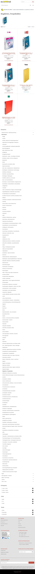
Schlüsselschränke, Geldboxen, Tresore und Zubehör (12, 382)
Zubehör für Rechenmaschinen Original (9, 471)
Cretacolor (4, 187)
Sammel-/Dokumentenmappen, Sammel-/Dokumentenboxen (13, 375)
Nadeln (3, 315)
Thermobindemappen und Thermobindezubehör (11, 438)
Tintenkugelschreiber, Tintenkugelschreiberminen (11, 440)
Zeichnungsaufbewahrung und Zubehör (9, 467)
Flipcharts (4, 207)
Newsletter (2, 525)
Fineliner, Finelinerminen (7, 205)
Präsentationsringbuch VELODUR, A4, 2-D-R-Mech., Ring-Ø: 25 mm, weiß (8, 53)
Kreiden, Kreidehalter (6, 278)
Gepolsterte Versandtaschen (7, 221)
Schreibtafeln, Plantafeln (6, 392)
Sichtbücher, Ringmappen (7, 408)
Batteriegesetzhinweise (21, 527)
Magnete (4, 304)
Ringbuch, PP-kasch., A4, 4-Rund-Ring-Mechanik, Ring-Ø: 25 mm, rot (8, 118)
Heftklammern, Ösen (6, 239)
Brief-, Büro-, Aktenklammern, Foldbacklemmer (11, 168)
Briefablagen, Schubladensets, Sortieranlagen (10, 170)
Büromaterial (18, 135)
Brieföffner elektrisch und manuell (8, 177)
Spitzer (3, 416)
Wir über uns (3, 521)
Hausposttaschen (5, 235)
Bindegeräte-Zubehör (6, 154)
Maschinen (4, 308)
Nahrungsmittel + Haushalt (18, 476)
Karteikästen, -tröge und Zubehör (8, 252)
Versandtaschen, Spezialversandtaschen (9, 459)
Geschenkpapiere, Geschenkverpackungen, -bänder (11, 223)
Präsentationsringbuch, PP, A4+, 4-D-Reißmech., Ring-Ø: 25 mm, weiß (26, 53)
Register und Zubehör (6, 363)
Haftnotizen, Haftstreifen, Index (8, 233)
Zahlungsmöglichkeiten (4, 520)
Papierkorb (4, 341)
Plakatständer (4, 347)
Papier (3, 339)
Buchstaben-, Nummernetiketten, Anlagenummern (11, 181)
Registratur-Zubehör (6, 365)
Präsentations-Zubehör (6, 357)
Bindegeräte (4, 152)
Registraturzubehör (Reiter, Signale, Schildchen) (11, 367)
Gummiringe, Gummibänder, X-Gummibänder (10, 231)
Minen (3, 309)
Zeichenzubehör (5, 465)
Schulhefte (4, 404)
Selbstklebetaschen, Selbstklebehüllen (9, 406)
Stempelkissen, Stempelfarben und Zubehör (10, 430)
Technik (18, 480)
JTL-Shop (19, 572)
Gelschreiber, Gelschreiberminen (8, 219)
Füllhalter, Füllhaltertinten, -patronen (9, 217)
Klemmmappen (5, 270)
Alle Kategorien (5, 5)
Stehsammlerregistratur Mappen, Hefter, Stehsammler (12, 426)
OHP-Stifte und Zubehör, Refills (8, 327)
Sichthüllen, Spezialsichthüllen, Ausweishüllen (10, 410)
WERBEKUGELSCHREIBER (4, 552)
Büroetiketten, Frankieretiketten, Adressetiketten (11, 183)
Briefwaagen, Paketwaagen (7, 175)
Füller (3, 215)
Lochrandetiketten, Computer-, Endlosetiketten (11, 300)
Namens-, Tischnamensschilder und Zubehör (10, 317)
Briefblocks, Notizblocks (6, 171)
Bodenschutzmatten (6, 166)
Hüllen (3, 244)
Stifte (3, 432)
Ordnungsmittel (5, 335)
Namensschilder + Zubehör (7, 319)
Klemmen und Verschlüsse (7, 268)
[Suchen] (26, 2)
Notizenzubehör (5, 321)
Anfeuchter (4, 144)
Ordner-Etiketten (5, 331)
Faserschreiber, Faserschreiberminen (9, 203)
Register (3, 361)
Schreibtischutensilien (6, 398)
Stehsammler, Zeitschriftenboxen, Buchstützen (11, 424)
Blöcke (3, 162)
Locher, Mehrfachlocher (6, 298)
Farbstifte (4, 201)
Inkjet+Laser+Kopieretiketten (7, 248)
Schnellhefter (4, 388)
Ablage (3, 136)
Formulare (4, 209)
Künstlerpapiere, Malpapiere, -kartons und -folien (11, 286)
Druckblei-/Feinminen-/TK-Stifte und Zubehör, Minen (12, 195)
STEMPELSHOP (3, 550)
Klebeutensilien (5, 262)
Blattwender (4, 160)
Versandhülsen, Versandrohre (7, 457)
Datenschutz (20, 520)
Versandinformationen (4, 523)
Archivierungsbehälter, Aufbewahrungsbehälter (11, 146)
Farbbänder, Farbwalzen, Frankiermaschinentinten (11, 199)
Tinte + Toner (18, 481)
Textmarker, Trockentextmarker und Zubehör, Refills (11, 436)
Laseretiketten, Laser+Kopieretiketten (9, 290)
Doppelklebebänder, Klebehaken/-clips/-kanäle (11, 191)
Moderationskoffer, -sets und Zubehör (9, 311)
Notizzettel (4, 323)
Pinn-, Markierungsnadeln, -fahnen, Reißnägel (10, 345)
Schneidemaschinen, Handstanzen (8, 386)
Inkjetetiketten (5, 250)
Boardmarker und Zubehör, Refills (8, 164)
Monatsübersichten (6, 313)
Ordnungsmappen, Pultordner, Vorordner (10, 333)
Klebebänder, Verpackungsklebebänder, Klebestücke (12, 258)
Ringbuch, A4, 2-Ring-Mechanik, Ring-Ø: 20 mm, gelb (26, 85)
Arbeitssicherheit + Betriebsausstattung (18, 133)
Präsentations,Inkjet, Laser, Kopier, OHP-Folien (10, 355)
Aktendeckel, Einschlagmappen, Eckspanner (10, 142)
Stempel (3, 428)
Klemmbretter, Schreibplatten (7, 266)
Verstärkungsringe (5, 461)
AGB (19, 521)
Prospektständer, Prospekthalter (8, 353)
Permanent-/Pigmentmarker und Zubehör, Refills (11, 343)
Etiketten (4, 197)
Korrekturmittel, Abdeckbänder (8, 276)
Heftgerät (4, 237)
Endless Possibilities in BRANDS (24, 544)
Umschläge (4, 447)
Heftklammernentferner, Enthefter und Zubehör (11, 240)
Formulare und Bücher (6, 211)
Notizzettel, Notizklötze (6, 325)
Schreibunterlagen (5, 400)
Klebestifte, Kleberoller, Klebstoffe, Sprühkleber (11, 260)
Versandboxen (5, 455)
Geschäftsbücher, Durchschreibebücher (9, 225)
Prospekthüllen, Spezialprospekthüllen (9, 351)
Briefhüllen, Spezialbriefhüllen (8, 173)
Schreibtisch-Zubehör (6, 394)
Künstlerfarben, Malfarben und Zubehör (9, 284)
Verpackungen (5, 451)
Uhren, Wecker (5, 446)
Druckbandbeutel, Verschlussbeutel (8, 193)
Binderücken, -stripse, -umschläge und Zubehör (11, 156)
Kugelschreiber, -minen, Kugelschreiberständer (11, 280)
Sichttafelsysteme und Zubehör (8, 412)
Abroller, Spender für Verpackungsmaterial (10, 140)
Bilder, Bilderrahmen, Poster (7, 150)
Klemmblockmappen (6, 264)
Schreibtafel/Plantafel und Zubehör (8, 390)
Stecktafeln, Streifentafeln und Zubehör (9, 422)
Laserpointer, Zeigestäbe (6, 292)
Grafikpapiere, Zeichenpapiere (8, 227)
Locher (3, 296)
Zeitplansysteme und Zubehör (7, 469)
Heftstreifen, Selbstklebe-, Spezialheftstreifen (10, 242)
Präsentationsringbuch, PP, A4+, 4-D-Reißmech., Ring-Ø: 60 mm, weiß (8, 86)
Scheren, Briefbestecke (6, 380)
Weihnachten (4, 463)
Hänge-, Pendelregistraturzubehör (8, 246)
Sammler (4, 377)
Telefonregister (5, 434)
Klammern (4, 254)
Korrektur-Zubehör (5, 274)
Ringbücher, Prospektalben (7, 371)
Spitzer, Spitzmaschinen (6, 418)
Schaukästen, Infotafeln (6, 378)
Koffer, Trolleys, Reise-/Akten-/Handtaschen (10, 272)
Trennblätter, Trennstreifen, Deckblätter (9, 442)
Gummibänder (5, 229)
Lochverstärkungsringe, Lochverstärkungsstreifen (11, 302)
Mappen (3, 306)
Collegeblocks (4, 185)
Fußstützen (4, 213)
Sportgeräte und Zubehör (7, 420)
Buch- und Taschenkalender (7, 179)
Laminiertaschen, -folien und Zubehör (9, 288)
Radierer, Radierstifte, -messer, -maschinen (10, 359)
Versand (31, 568)
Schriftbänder (5, 402)
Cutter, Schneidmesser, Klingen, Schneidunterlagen (11, 189)
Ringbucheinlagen (5, 369)
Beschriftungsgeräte (6, 148)
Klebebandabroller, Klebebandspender (9, 256)
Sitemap (19, 523)
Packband (4, 337)
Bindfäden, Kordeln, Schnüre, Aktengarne (10, 158)
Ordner (3, 329)
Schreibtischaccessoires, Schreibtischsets (10, 396)
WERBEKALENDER (3, 554)
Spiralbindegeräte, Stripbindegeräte (9, 414)
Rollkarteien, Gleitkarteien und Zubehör (9, 373)
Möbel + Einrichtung (18, 478)
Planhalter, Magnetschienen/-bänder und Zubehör (11, 349)
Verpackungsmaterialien (6, 453)
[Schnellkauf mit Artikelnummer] (25, 552)
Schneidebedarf (5, 384)
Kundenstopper (5, 282)
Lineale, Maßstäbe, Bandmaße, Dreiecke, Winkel (11, 294)
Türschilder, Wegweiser (6, 444)
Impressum (20, 525)
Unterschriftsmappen (6, 449)
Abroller (3, 138)
